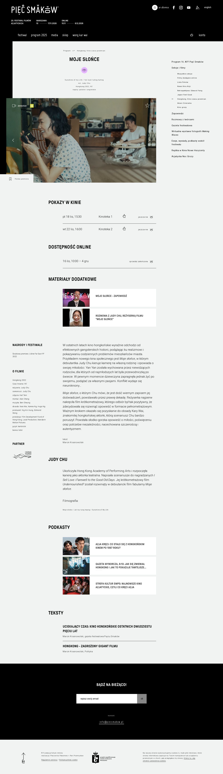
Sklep (65, 36)
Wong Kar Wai (80, 36)
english (207, 7)
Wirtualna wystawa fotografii (190, 133)
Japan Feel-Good (184, 95)
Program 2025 (39, 36)
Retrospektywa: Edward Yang (189, 91)
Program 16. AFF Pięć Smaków (187, 62)
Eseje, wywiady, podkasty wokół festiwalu (188, 143)
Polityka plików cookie (68, 760)
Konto (202, 35)
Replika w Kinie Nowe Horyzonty (188, 150)
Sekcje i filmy (178, 68)
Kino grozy (182, 107)
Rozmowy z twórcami (183, 119)
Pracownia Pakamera (59, 756)
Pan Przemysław (77, 756)
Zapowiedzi (177, 113)
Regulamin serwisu (49, 760)
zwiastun (22, 105)
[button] (149, 140)
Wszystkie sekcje (184, 74)
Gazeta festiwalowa (182, 125)
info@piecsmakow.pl (111, 721)
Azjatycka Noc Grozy (182, 156)
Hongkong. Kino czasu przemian (191, 99)
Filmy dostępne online (187, 78)
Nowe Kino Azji (184, 86)
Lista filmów (182, 82)
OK (142, 698)
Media (54, 36)
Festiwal (22, 36)
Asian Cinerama (184, 103)
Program (67, 51)
